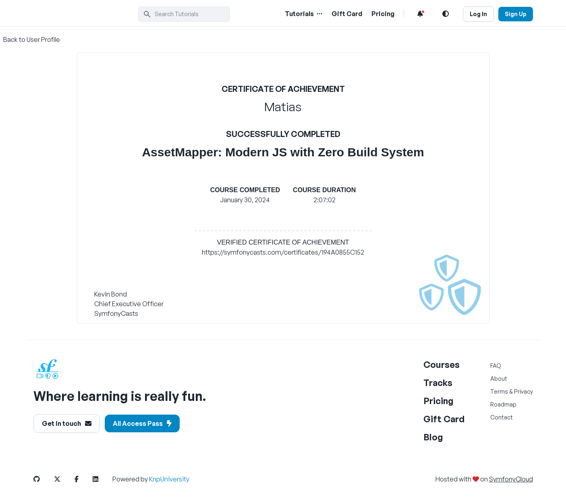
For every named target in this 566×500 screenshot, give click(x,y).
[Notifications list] (420, 13)
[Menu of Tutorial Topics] (318, 14)
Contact (501, 417)
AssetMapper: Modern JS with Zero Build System (283, 152)
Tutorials (299, 14)
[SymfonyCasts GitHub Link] (43, 479)
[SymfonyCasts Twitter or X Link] (63, 479)
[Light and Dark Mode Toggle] (445, 13)
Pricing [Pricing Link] (382, 14)
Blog (433, 437)
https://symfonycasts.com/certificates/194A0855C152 (283, 252)
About (498, 378)
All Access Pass (142, 423)
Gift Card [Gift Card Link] (347, 14)
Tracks (437, 382)
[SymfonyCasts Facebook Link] (83, 479)
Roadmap (503, 404)
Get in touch (66, 423)
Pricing (438, 400)
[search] (184, 14)
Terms (499, 391)
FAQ (495, 365)
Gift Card (443, 418)
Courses (441, 364)
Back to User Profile (31, 39)
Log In (478, 13)
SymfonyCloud (511, 479)
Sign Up (516, 13)
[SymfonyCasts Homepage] (85, 14)
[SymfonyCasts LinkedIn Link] (102, 479)
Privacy (523, 391)
